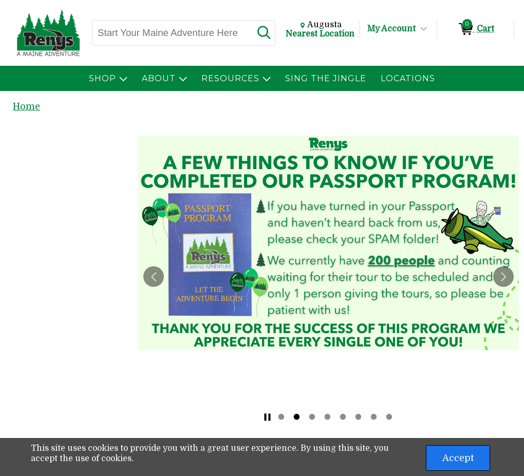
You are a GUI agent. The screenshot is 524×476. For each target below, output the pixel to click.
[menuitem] (108, 78)
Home (26, 106)
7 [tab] (374, 417)
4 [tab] (328, 417)
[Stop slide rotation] (267, 417)
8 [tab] (389, 417)
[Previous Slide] (153, 276)
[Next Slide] (503, 276)
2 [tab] (297, 417)
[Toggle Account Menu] (424, 29)
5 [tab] (343, 417)
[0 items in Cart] (475, 29)
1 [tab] (281, 417)
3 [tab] (312, 417)
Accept (458, 458)
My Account (391, 28)
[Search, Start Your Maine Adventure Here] (172, 33)
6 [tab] (358, 417)
